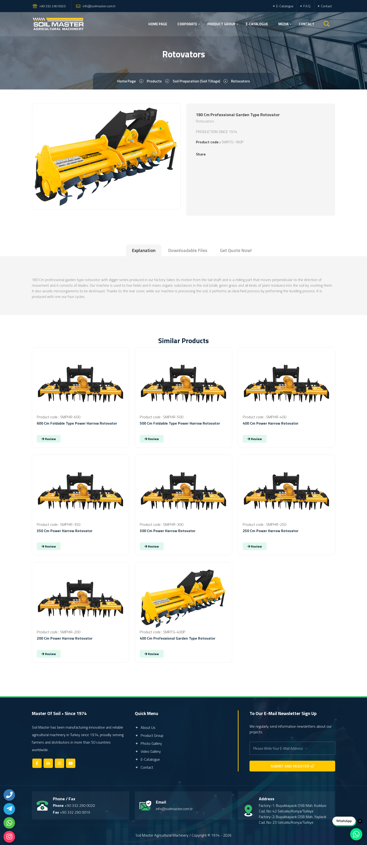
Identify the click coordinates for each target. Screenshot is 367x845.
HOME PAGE (157, 24)
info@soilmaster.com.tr (99, 6)
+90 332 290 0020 (52, 6)
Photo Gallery (148, 743)
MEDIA (283, 24)
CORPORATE (187, 24)
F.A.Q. (305, 6)
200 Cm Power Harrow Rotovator (64, 638)
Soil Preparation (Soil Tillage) (196, 81)
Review (48, 438)
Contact (324, 6)
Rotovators (240, 81)
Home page (126, 81)
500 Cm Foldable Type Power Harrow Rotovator (180, 423)
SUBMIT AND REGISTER (292, 766)
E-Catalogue (283, 6)
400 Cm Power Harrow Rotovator (270, 423)
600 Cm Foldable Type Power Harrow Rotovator (77, 423)
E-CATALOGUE (257, 24)
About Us (145, 727)
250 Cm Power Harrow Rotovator (270, 531)
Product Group (149, 735)
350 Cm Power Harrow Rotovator (64, 531)
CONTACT (306, 24)
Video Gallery (148, 751)
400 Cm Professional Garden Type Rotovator (177, 638)
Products (153, 81)
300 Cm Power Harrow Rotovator (167, 531)
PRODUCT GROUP (221, 24)
